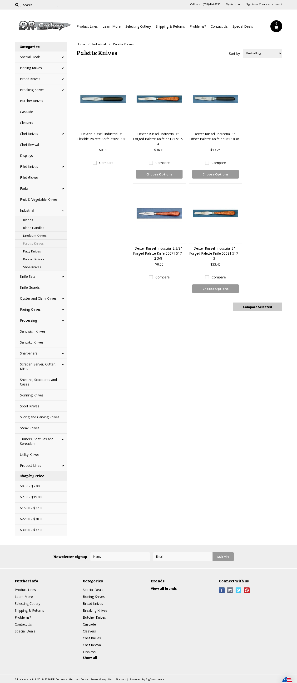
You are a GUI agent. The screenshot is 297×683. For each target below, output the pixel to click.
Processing (28, 320)
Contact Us (219, 26)
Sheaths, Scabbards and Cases (38, 381)
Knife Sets (27, 276)
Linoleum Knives (35, 235)
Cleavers (26, 122)
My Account (233, 4)
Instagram (230, 590)
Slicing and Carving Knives (39, 417)
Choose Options (159, 174)
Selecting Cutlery (138, 26)
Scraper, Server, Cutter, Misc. (38, 366)
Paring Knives (30, 309)
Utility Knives (30, 454)
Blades (28, 220)
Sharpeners (28, 353)
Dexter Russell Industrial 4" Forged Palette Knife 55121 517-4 (158, 139)
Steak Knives (30, 428)
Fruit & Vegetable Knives (39, 199)
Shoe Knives (32, 267)
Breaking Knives (32, 89)
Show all (90, 657)
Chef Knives (29, 133)
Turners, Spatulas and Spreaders (37, 441)
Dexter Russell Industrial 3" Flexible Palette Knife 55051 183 (102, 136)
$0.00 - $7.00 (30, 486)
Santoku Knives (32, 342)
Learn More (112, 26)
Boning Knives (31, 68)
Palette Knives (33, 243)
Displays (26, 155)
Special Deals (243, 26)
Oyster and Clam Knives (38, 298)
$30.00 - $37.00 (32, 530)
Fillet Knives (29, 166)
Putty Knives (32, 251)
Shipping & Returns (170, 26)
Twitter (239, 590)
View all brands (164, 588)
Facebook (222, 590)
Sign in (250, 4)
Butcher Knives (31, 100)
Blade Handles (33, 228)
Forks (24, 188)
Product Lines (87, 26)
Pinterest (247, 590)
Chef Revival (29, 144)
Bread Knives (30, 79)
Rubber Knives (33, 259)
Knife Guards (30, 287)
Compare (106, 162)
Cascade (26, 111)
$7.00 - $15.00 (31, 497)
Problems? (198, 26)
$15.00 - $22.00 (32, 508)
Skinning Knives (32, 395)
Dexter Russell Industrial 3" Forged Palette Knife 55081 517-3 (214, 253)
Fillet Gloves (29, 177)
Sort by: (235, 53)
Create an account (270, 4)
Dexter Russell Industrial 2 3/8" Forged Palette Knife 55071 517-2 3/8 (158, 253)
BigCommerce (155, 679)
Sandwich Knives (32, 331)
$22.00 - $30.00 (32, 519)
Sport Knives (29, 406)
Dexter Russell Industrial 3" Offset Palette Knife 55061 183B (214, 136)
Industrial (27, 210)
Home (81, 44)
